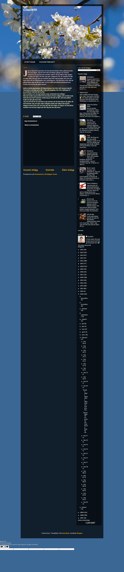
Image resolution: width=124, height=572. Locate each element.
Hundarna (90, 151)
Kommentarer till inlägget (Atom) (46, 174)
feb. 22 (84, 369)
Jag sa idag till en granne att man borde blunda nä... (85, 422)
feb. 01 (85, 502)
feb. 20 (84, 378)
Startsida (29, 62)
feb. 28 (84, 342)
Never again (91, 168)
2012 (81, 288)
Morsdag (90, 120)
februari (84, 337)
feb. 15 (85, 444)
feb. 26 (84, 351)
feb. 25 (84, 356)
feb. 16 (85, 440)
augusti (84, 319)
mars (83, 335)
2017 (81, 275)
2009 (82, 512)
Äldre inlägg (68, 170)
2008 (82, 515)
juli (83, 323)
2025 (82, 252)
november (84, 304)
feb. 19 (85, 381)
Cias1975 (30, 10)
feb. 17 (85, 436)
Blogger (79, 533)
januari (84, 507)
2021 (81, 263)
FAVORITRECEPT (47, 62)
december (84, 298)
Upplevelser (84, 92)
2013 (81, 286)
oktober (84, 309)
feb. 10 (85, 467)
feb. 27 (84, 347)
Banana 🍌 (90, 199)
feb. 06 (84, 481)
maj (83, 329)
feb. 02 (84, 498)
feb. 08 (84, 472)
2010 (82, 294)
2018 (81, 272)
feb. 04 (84, 489)
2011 (81, 291)
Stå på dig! (90, 214)
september (84, 315)
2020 (82, 266)
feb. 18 (85, 386)
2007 (82, 518)
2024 (82, 255)
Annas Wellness (92, 183)
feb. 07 (84, 476)
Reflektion (90, 77)
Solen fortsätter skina (92, 105)
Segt (88, 135)
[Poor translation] (6, 546)
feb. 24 (84, 360)
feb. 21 (85, 372)
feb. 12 (85, 458)
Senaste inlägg (30, 170)
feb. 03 (84, 494)
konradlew (65, 533)
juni (83, 326)
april (83, 332)
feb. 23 (84, 364)
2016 (82, 277)
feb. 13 (85, 453)
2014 (82, 283)
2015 (82, 280)
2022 (82, 261)
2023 (82, 258)
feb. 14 (85, 449)
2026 (82, 250)
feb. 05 (84, 485)
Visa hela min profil (84, 245)
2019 (82, 269)
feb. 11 (85, 462)
